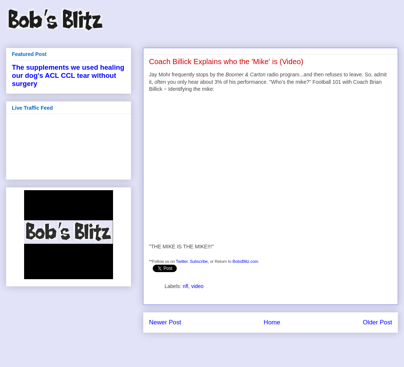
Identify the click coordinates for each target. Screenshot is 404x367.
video (197, 286)
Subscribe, (199, 261)
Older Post (377, 322)
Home (272, 322)
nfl (185, 286)
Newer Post (165, 322)
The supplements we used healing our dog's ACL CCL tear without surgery (68, 75)
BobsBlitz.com (245, 261)
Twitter (182, 261)
